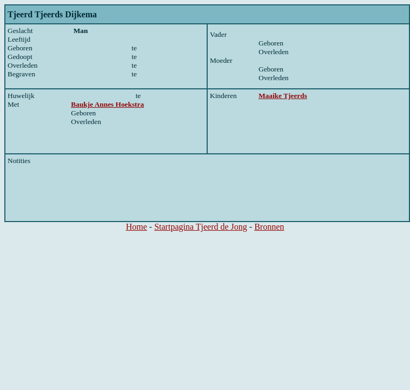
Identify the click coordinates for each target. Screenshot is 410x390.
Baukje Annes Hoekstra (107, 104)
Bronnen (269, 226)
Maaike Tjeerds (283, 96)
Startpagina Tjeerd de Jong (200, 226)
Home (136, 226)
